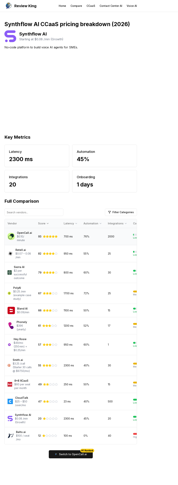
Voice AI (132, 5)
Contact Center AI (111, 5)
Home (62, 5)
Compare (76, 5)
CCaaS (91, 5)
